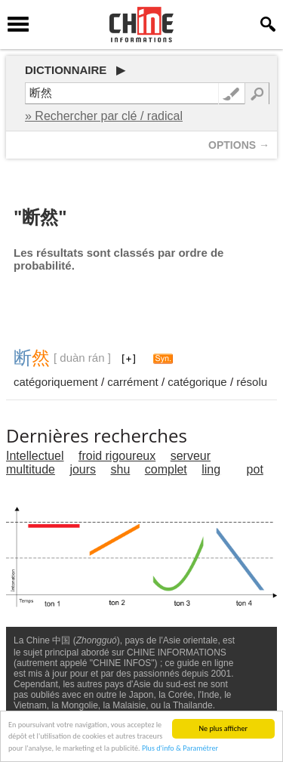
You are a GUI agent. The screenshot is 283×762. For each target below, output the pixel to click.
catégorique (197, 381)
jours (82, 469)
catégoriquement (56, 381)
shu (121, 469)
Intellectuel (35, 455)
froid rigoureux (116, 455)
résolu (251, 381)
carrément (132, 381)
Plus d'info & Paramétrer (180, 749)
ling (210, 469)
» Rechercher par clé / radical (104, 116)
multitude (30, 469)
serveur (191, 455)
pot (255, 469)
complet (166, 469)
